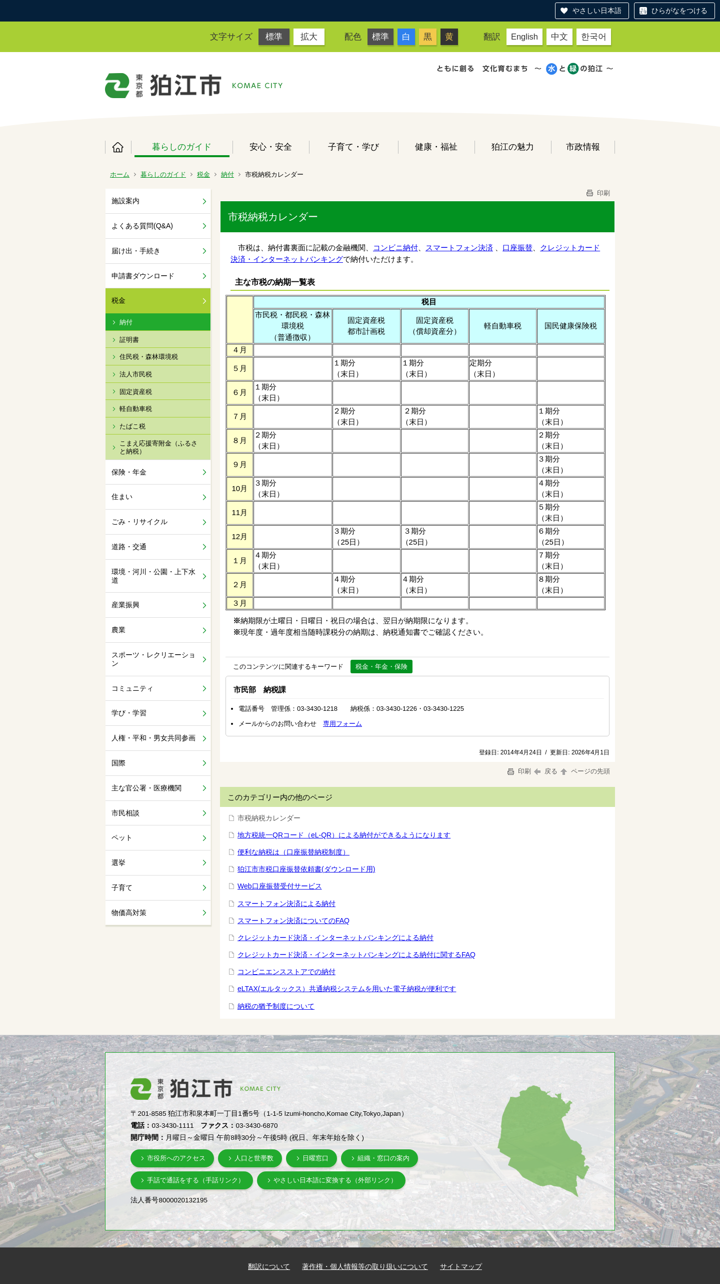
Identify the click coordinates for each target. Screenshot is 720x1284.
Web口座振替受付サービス (280, 886)
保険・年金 (129, 472)
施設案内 (126, 201)
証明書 (129, 339)
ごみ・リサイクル (140, 522)
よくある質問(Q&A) (142, 226)
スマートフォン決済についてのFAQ (294, 921)
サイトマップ (461, 1266)
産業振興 (126, 605)
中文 (559, 36)
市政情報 (583, 146)
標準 (274, 36)
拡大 (309, 36)
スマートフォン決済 (459, 247)
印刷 (597, 193)
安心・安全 (271, 146)
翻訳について (269, 1266)
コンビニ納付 (395, 247)
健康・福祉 (436, 146)
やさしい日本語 (597, 11)
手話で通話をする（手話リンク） (195, 1180)
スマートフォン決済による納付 (287, 904)
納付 (227, 174)
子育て (122, 888)
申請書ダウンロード (143, 276)
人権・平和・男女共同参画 (154, 738)
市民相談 (126, 813)
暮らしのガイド (182, 146)
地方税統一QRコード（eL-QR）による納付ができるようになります (344, 835)
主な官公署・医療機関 (147, 788)
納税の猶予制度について (276, 1006)
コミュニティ (133, 688)
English (524, 36)
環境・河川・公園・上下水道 (154, 576)
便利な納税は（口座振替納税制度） (294, 852)
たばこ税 (133, 426)
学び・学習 (129, 713)
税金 (203, 174)
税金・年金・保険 (382, 666)
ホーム (118, 147)
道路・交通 (129, 547)
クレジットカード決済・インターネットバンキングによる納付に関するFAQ (357, 955)
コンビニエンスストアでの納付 (287, 972)
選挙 (119, 863)
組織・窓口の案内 (384, 1158)
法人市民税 (136, 374)
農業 (119, 630)
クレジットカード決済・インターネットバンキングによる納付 (336, 938)
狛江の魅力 (513, 146)
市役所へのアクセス (176, 1158)
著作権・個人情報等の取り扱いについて (365, 1266)
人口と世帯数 (254, 1158)
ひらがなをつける (680, 11)
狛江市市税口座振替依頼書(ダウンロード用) (306, 869)
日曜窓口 (315, 1158)
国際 (119, 763)
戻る (545, 771)
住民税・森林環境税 (149, 356)
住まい (122, 497)
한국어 (593, 36)
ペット (122, 837)
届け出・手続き (136, 251)
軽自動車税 (136, 408)
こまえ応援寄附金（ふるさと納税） (159, 447)
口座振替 (517, 247)
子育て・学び (353, 146)
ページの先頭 (584, 771)
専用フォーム (342, 723)
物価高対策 (129, 913)
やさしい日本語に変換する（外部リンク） (335, 1180)
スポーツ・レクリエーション (154, 659)
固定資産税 (136, 391)
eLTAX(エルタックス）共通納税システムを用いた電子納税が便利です (347, 989)
